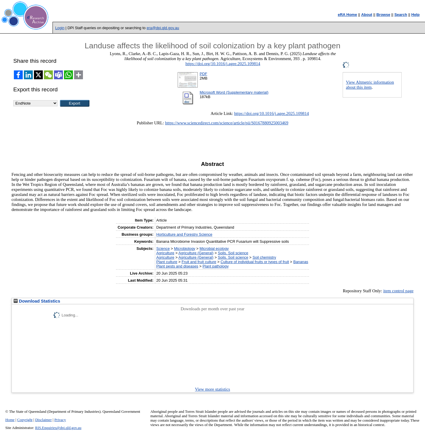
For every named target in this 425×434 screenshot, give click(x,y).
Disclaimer (43, 420)
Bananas (300, 262)
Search (400, 14)
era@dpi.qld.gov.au (163, 28)
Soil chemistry (264, 257)
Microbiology (184, 248)
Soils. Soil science (233, 253)
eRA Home (347, 14)
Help (415, 14)
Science (163, 248)
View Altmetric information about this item (370, 85)
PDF (203, 74)
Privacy (60, 420)
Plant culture (166, 262)
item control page (398, 290)
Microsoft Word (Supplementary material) (234, 92)
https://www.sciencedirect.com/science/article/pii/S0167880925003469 (226, 123)
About (366, 14)
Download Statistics (37, 301)
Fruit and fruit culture (199, 262)
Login (59, 28)
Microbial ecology (214, 248)
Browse (383, 14)
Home (9, 420)
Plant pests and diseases (177, 266)
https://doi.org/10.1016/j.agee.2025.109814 (222, 63)
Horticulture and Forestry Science (184, 234)
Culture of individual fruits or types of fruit (254, 262)
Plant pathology (215, 266)
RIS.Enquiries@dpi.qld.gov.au (58, 428)
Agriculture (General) (196, 253)
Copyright (24, 420)
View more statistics (212, 389)
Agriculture (165, 253)
